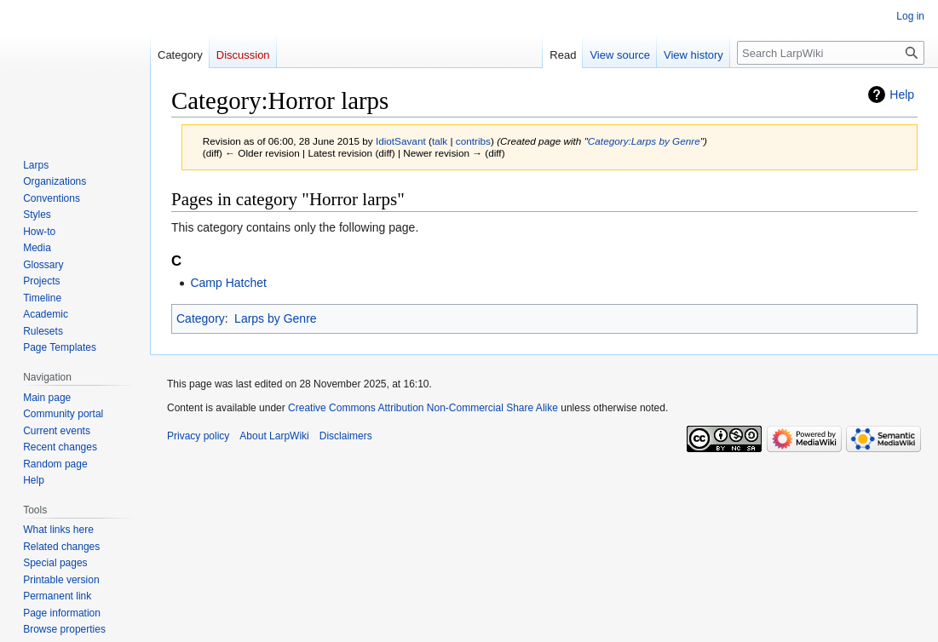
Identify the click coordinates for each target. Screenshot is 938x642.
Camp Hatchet (228, 282)
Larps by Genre (275, 318)
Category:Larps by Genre (644, 140)
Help (901, 94)
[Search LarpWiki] (830, 53)
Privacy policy (198, 436)
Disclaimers (345, 436)
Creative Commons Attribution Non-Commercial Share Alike (423, 408)
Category (200, 318)
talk (439, 140)
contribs (473, 140)
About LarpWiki (273, 436)
